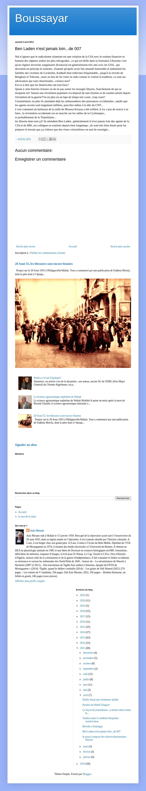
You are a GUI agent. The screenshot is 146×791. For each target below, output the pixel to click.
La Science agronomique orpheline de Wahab (57, 396)
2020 (83, 600)
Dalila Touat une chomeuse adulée (100, 699)
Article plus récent (25, 246)
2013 (83, 637)
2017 (83, 616)
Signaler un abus (26, 445)
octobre (87, 663)
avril (86, 695)
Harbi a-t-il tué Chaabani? (47, 377)
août (85, 674)
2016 (83, 621)
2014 (83, 632)
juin (85, 684)
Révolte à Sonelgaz (92, 726)
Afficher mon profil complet (30, 581)
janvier (87, 757)
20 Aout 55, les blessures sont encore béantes (44, 264)
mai (85, 689)
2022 (83, 595)
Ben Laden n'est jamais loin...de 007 (101, 731)
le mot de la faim (27, 516)
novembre (88, 658)
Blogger (87, 774)
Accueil (73, 246)
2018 (83, 611)
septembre (89, 668)
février (87, 751)
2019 (83, 605)
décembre (88, 652)
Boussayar (41, 18)
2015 (83, 627)
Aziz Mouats (37, 530)
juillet (86, 679)
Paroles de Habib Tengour (96, 704)
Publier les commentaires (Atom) (47, 252)
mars (86, 746)
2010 (83, 763)
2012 (83, 642)
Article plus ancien (120, 246)
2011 (83, 648)
